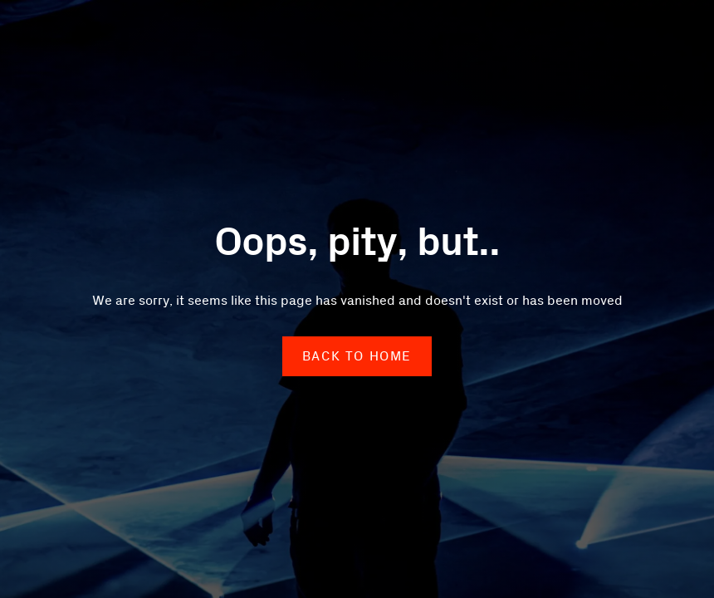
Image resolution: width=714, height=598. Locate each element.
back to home (357, 356)
